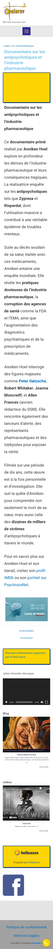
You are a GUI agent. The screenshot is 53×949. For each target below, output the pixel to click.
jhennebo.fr (37, 943)
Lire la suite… (44, 767)
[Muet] (42, 702)
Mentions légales (26, 936)
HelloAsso (34, 862)
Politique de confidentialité (26, 927)
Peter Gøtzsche (32, 381)
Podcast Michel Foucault (26, 755)
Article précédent (26, 631)
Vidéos (7, 46)
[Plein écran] (46, 702)
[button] (47, 745)
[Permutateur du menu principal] (26, 31)
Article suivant (26, 638)
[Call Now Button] (46, 943)
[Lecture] (6, 702)
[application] (26, 691)
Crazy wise (26, 824)
